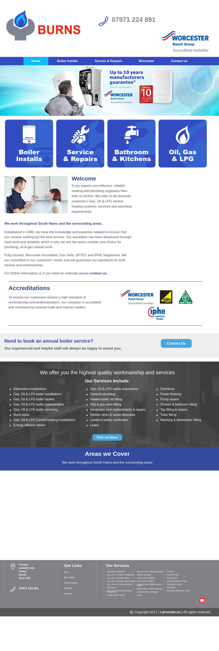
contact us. (99, 273)
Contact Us (176, 343)
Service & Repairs (108, 61)
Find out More (107, 437)
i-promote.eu (170, 612)
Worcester (146, 61)
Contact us (179, 61)
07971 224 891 (133, 19)
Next (213, 88)
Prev (5, 88)
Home (35, 61)
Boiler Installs (67, 61)
